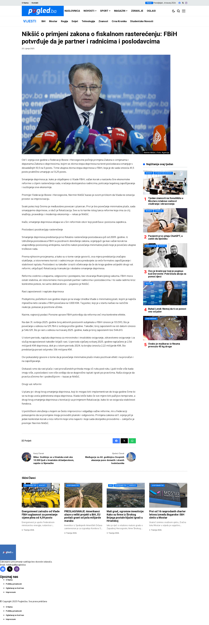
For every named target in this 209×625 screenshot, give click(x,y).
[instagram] (186, 3)
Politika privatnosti (14, 584)
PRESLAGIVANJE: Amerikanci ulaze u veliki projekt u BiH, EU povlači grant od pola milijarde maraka (82, 516)
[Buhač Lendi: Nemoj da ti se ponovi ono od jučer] (165, 293)
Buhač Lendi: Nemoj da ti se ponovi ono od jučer (167, 310)
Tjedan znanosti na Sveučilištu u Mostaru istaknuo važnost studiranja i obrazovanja (165, 201)
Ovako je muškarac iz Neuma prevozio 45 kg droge (164, 345)
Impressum (11, 592)
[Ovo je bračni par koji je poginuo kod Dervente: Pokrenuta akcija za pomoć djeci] (165, 255)
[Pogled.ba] (43, 11)
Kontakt (35, 3)
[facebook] (180, 3)
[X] (183, 3)
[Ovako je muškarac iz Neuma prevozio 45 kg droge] (165, 328)
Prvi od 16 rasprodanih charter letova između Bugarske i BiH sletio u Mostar (167, 514)
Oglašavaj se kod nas (15, 588)
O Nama (25, 3)
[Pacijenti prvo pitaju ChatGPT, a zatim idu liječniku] (165, 220)
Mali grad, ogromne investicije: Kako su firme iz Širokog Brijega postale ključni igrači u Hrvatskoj (125, 516)
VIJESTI (29, 21)
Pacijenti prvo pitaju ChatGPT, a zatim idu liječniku (165, 237)
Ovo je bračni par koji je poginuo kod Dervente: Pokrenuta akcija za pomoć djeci (167, 274)
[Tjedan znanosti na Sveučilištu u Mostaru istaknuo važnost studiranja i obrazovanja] (165, 182)
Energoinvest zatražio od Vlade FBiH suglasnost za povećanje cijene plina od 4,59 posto (41, 514)
